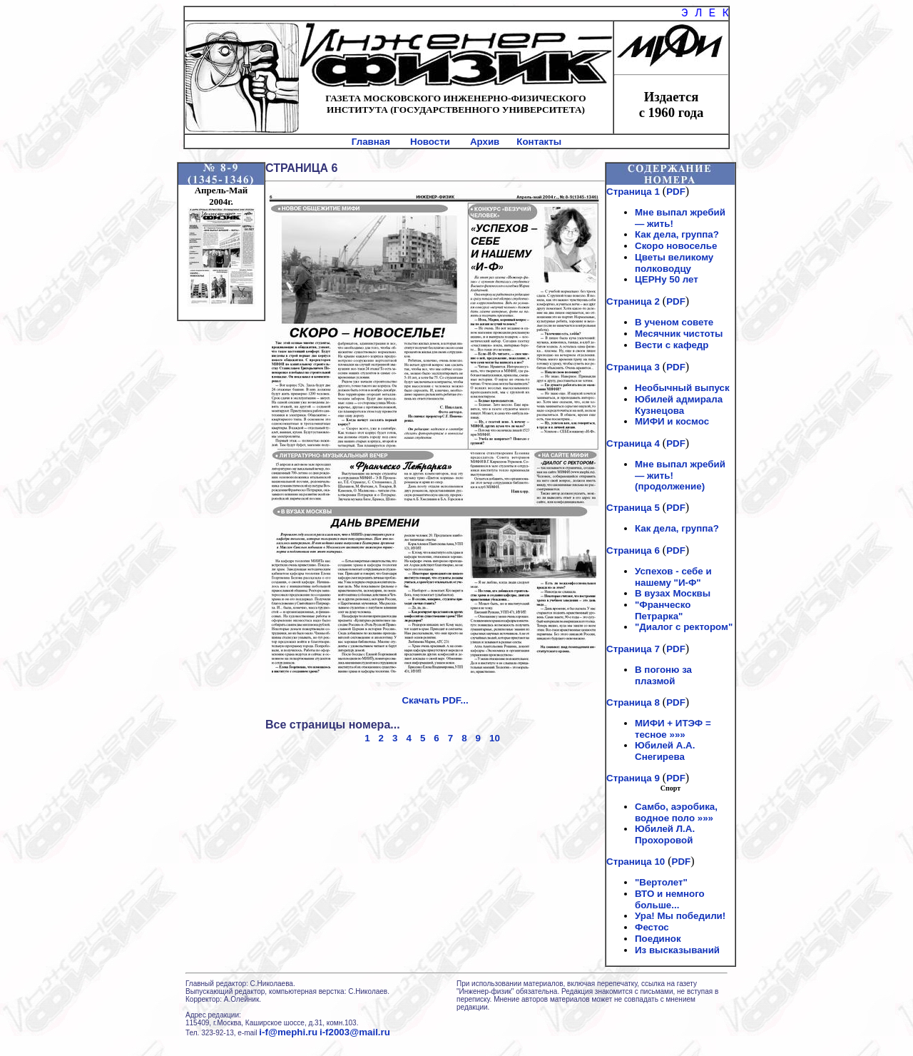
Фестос (652, 927)
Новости (430, 141)
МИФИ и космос (672, 421)
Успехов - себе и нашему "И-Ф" (673, 577)
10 (494, 738)
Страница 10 (635, 861)
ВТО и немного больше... (670, 899)
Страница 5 (633, 507)
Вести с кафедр (671, 345)
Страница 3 (633, 367)
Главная (371, 141)
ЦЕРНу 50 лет (666, 279)
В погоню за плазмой (663, 675)
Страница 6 (633, 550)
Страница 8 (633, 702)
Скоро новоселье (676, 245)
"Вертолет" (661, 882)
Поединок (658, 938)
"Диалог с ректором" (684, 626)
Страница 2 (633, 301)
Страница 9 (633, 778)
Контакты (538, 141)
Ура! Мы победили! (680, 915)
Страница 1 (633, 191)
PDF (675, 191)
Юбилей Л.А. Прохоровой (665, 834)
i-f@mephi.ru (288, 1032)
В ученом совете (674, 322)
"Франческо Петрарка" (662, 610)
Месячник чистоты (679, 333)
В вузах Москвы (672, 593)
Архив (484, 141)
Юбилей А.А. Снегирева (665, 751)
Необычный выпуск (682, 387)
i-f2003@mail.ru (355, 1032)
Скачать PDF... (435, 700)
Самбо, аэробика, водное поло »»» (676, 812)
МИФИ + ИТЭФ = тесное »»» (673, 729)
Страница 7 (633, 649)
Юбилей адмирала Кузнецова (679, 405)
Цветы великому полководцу (674, 263)
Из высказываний (677, 950)
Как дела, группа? (677, 234)
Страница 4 (633, 443)
